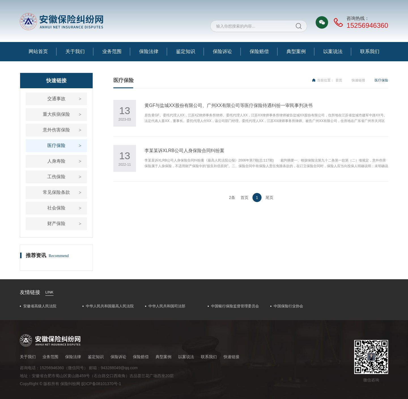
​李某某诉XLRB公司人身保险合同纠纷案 (184, 150)
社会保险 (56, 207)
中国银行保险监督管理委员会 (235, 306)
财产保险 (56, 223)
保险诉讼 (222, 51)
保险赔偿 (259, 51)
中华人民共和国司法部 (166, 306)
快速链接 (358, 80)
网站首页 (38, 51)
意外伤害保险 (56, 129)
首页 (338, 80)
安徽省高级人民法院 (39, 306)
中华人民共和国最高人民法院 (110, 306)
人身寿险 (56, 161)
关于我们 (75, 51)
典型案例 (296, 51)
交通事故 (56, 98)
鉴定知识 (185, 51)
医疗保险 (56, 145)
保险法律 (148, 51)
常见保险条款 (56, 192)
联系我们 (369, 51)
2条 (232, 197)
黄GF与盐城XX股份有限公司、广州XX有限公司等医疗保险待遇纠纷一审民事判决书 (228, 105)
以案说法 (333, 51)
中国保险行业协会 (288, 306)
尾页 (269, 197)
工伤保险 (56, 176)
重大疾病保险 (56, 114)
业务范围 (112, 51)
